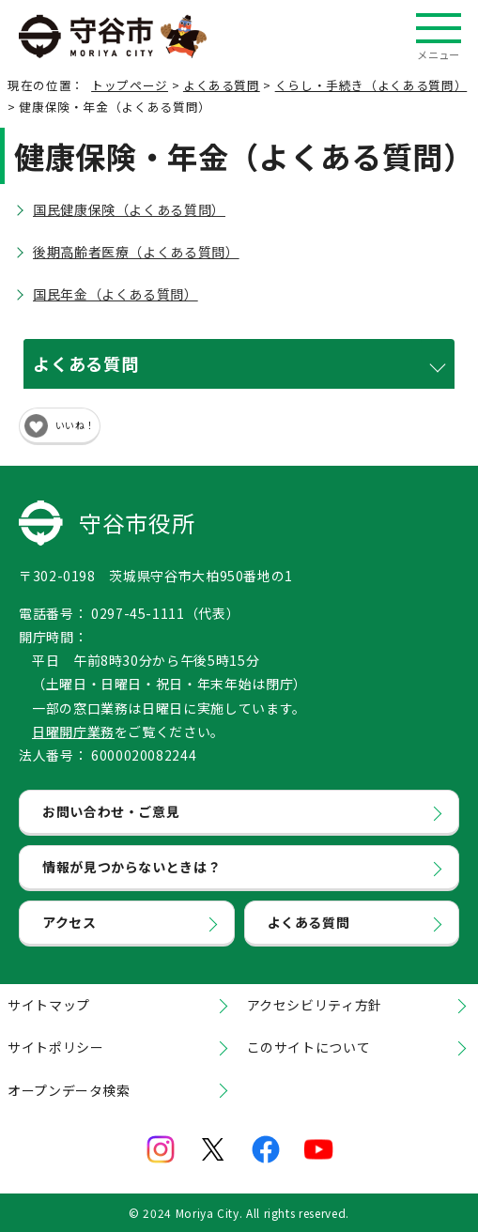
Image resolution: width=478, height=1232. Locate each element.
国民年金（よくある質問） (115, 294)
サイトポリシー (55, 1047)
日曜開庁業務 (73, 731)
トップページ (129, 85)
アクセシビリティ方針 (314, 1004)
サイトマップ (49, 1004)
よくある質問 (221, 85)
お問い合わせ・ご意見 (110, 811)
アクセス (69, 922)
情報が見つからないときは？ (131, 866)
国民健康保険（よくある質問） (129, 209)
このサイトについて (309, 1047)
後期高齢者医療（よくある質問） (136, 251)
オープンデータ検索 (69, 1090)
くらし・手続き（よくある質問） (371, 85)
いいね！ (75, 425)
